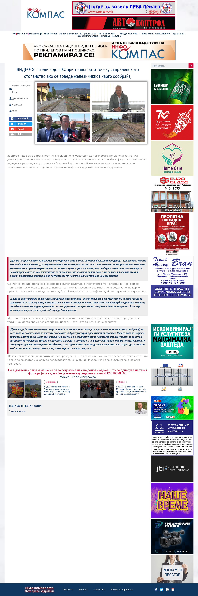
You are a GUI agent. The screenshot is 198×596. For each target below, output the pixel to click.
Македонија (35, 34)
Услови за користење (122, 589)
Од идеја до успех (68, 34)
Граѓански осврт (108, 34)
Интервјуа (105, 36)
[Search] (191, 65)
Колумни (116, 36)
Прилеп (15, 85)
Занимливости (162, 34)
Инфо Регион (50, 34)
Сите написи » (17, 411)
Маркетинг (99, 589)
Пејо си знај (178, 34)
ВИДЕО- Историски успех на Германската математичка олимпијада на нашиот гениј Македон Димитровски (57, 390)
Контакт (83, 589)
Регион (22, 34)
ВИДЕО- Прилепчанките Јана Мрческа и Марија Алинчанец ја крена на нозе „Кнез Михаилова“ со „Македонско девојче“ (131, 390)
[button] (21, 119)
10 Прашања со (88, 34)
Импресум (67, 589)
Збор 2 (81, 36)
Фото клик (147, 34)
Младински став (130, 34)
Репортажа (92, 36)
